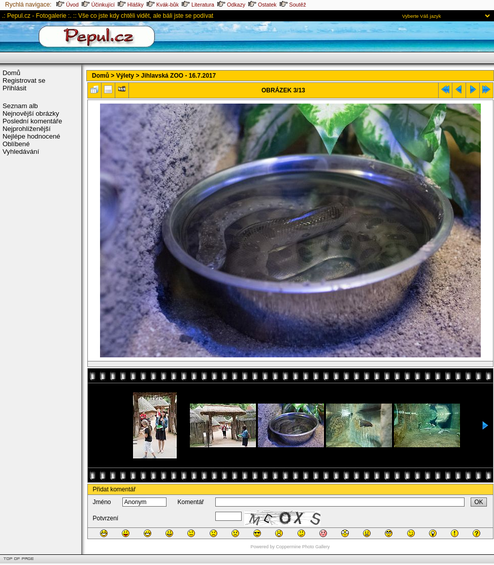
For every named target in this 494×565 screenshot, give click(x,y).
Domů (11, 73)
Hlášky (131, 5)
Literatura (198, 5)
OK (478, 502)
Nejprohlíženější (27, 128)
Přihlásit (14, 88)
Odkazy (231, 5)
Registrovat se (24, 80)
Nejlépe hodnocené (31, 136)
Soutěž (293, 5)
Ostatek (262, 5)
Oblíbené (16, 144)
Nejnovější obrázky (31, 113)
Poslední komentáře (32, 121)
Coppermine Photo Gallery (303, 546)
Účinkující (98, 5)
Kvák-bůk (163, 5)
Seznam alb (20, 106)
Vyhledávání (21, 151)
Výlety (125, 75)
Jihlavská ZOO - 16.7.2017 (178, 75)
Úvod (67, 5)
